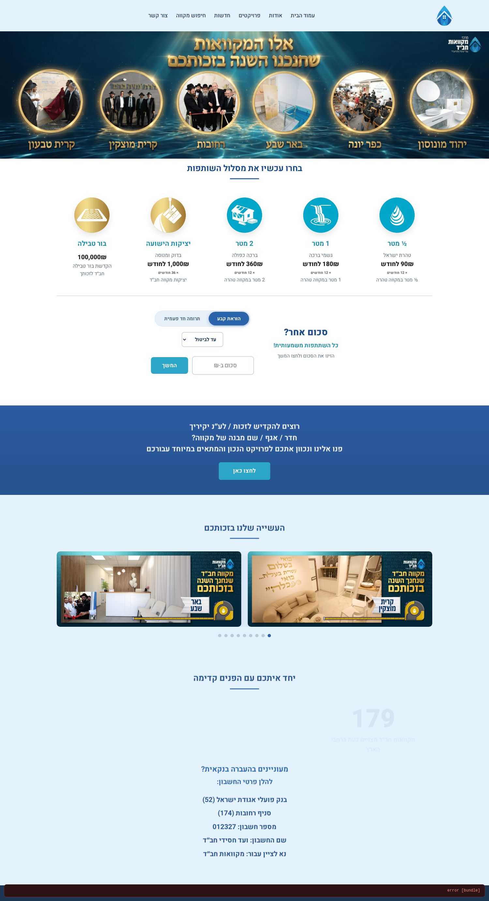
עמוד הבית (303, 15)
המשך (169, 365)
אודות (275, 15)
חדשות (222, 15)
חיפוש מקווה (191, 15)
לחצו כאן (244, 470)
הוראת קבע (229, 318)
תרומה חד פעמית (182, 318)
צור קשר (158, 15)
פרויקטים (249, 15)
